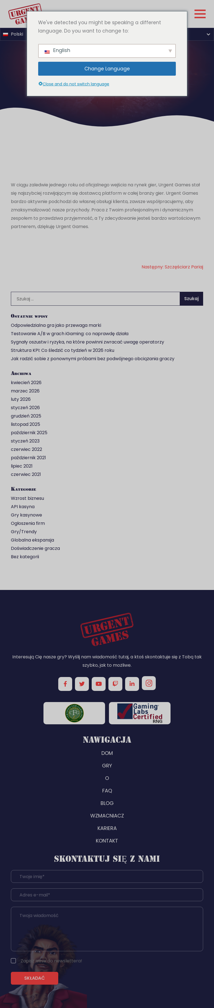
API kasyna (23, 506)
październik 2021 (28, 457)
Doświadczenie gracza (35, 548)
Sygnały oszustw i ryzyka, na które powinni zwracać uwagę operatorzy (87, 342)
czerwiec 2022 (26, 449)
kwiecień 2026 (26, 382)
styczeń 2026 (25, 407)
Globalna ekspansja (32, 540)
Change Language (107, 68)
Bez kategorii (25, 557)
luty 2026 (21, 399)
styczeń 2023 (25, 441)
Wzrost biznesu (27, 498)
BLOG (107, 803)
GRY (107, 765)
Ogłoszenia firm (28, 523)
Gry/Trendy (24, 531)
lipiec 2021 (22, 466)
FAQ (107, 790)
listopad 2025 (25, 424)
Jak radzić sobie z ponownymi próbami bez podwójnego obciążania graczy (92, 358)
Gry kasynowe (26, 515)
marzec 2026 (25, 391)
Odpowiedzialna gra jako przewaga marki (56, 325)
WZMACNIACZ (107, 815)
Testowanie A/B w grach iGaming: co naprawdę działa (69, 333)
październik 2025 (29, 432)
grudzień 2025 (26, 416)
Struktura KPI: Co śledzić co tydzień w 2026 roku (62, 350)
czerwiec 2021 (26, 474)
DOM (107, 753)
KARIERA (107, 828)
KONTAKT (107, 840)
